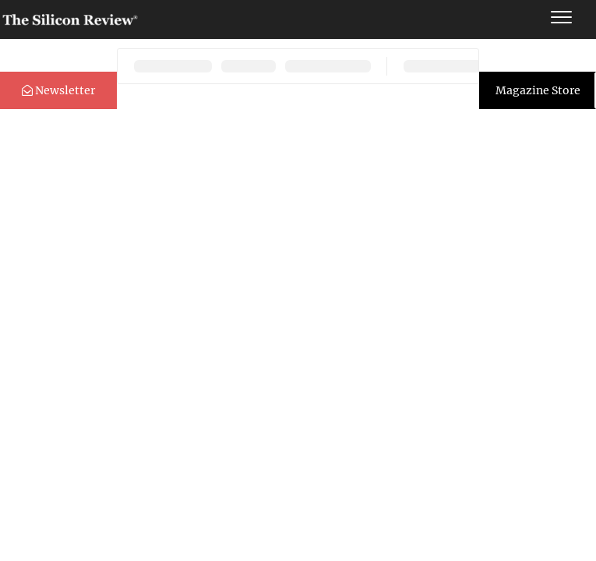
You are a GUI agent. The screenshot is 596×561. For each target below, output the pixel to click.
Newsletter (58, 90)
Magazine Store (537, 90)
